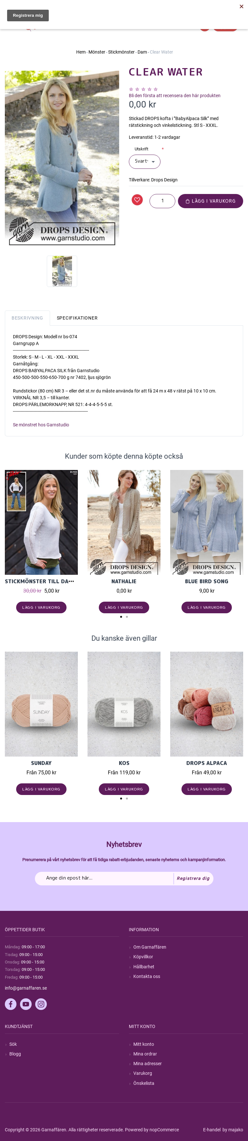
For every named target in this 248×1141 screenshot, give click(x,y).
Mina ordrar (145, 1053)
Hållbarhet (143, 966)
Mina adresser (147, 1063)
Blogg (15, 1053)
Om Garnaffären (149, 947)
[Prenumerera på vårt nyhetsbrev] (124, 878)
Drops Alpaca (206, 763)
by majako (232, 1129)
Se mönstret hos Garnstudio (41, 424)
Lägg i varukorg (210, 201)
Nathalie (124, 581)
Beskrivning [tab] (27, 318)
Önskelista (143, 1083)
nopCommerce (164, 1129)
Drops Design (164, 179)
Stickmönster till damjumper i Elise (59, 581)
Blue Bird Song (206, 581)
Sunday (41, 763)
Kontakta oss (146, 976)
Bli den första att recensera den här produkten (175, 95)
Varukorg (142, 1073)
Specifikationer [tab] (77, 318)
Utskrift (141, 149)
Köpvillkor (143, 956)
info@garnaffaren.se (26, 988)
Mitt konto (143, 1044)
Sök (13, 1044)
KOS (124, 763)
